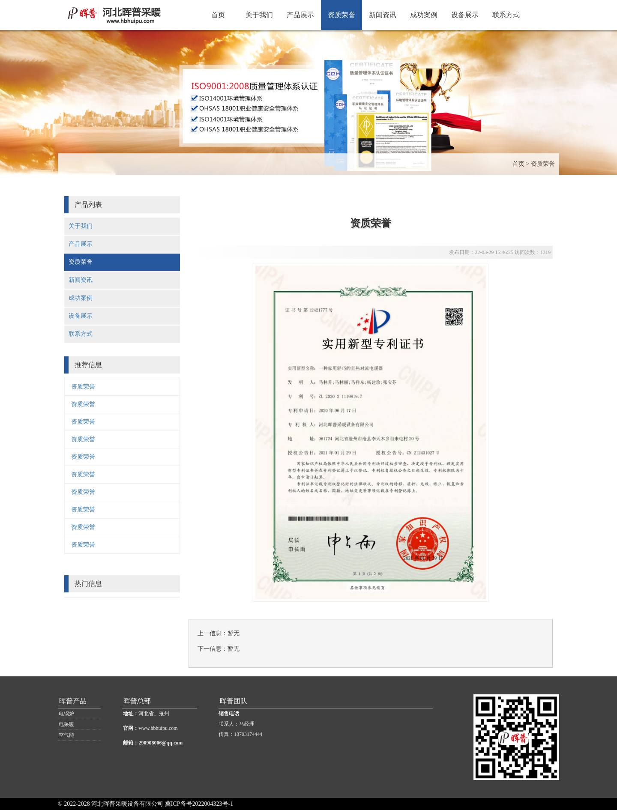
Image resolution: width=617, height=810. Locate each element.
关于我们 (259, 14)
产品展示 (300, 14)
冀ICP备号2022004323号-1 (199, 804)
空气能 (66, 735)
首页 (218, 14)
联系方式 (506, 14)
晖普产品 (73, 701)
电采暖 (66, 724)
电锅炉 (66, 714)
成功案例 (423, 14)
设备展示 (465, 14)
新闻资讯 (382, 14)
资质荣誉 (341, 14)
